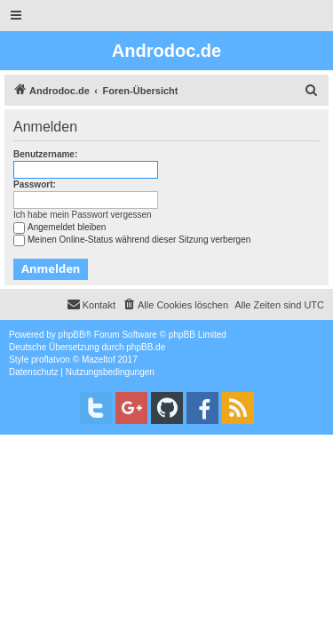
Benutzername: (45, 154)
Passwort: (34, 184)
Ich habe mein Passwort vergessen (82, 215)
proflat (43, 359)
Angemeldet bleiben (59, 227)
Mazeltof (98, 359)
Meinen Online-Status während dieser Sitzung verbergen (131, 239)
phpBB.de (145, 347)
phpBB (72, 335)
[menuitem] (312, 90)
